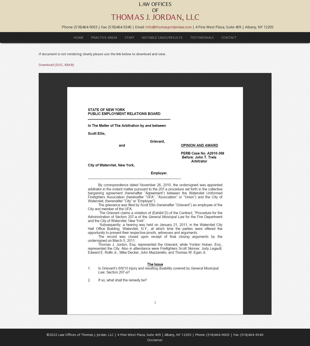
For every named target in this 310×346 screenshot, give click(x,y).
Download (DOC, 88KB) (56, 64)
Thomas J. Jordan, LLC (155, 13)
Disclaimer (155, 340)
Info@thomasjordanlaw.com (168, 27)
